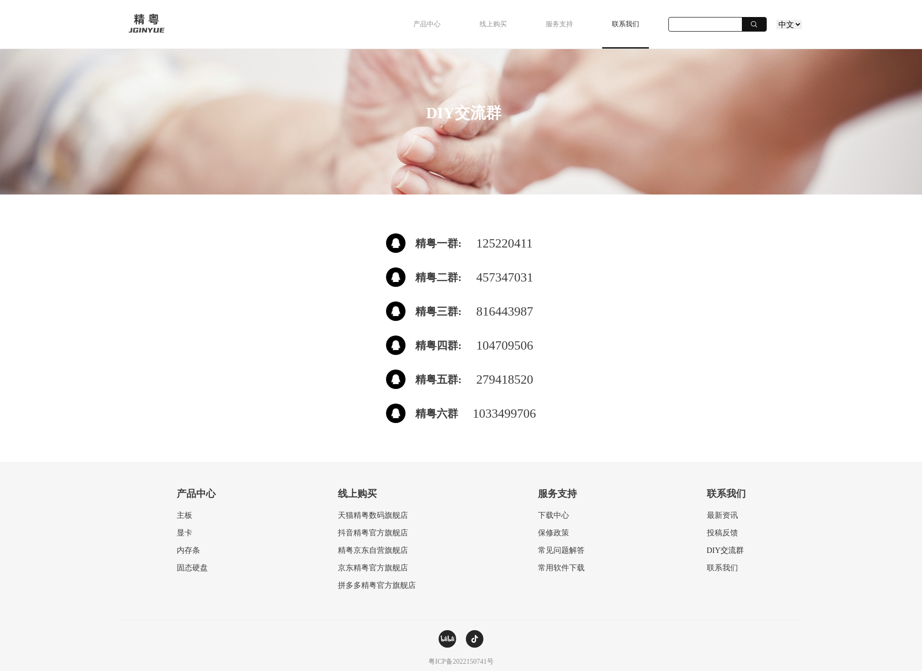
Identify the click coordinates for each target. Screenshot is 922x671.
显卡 (184, 533)
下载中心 (553, 515)
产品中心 (427, 24)
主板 (184, 515)
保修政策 (553, 533)
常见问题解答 (561, 550)
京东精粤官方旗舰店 (373, 568)
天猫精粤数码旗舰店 (373, 515)
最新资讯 (722, 515)
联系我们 (625, 24)
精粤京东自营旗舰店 (373, 550)
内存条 (188, 550)
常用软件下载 (561, 568)
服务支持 (559, 24)
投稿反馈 (722, 533)
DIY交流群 (725, 550)
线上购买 (493, 24)
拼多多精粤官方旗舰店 (377, 585)
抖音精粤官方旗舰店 (373, 533)
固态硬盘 (192, 568)
